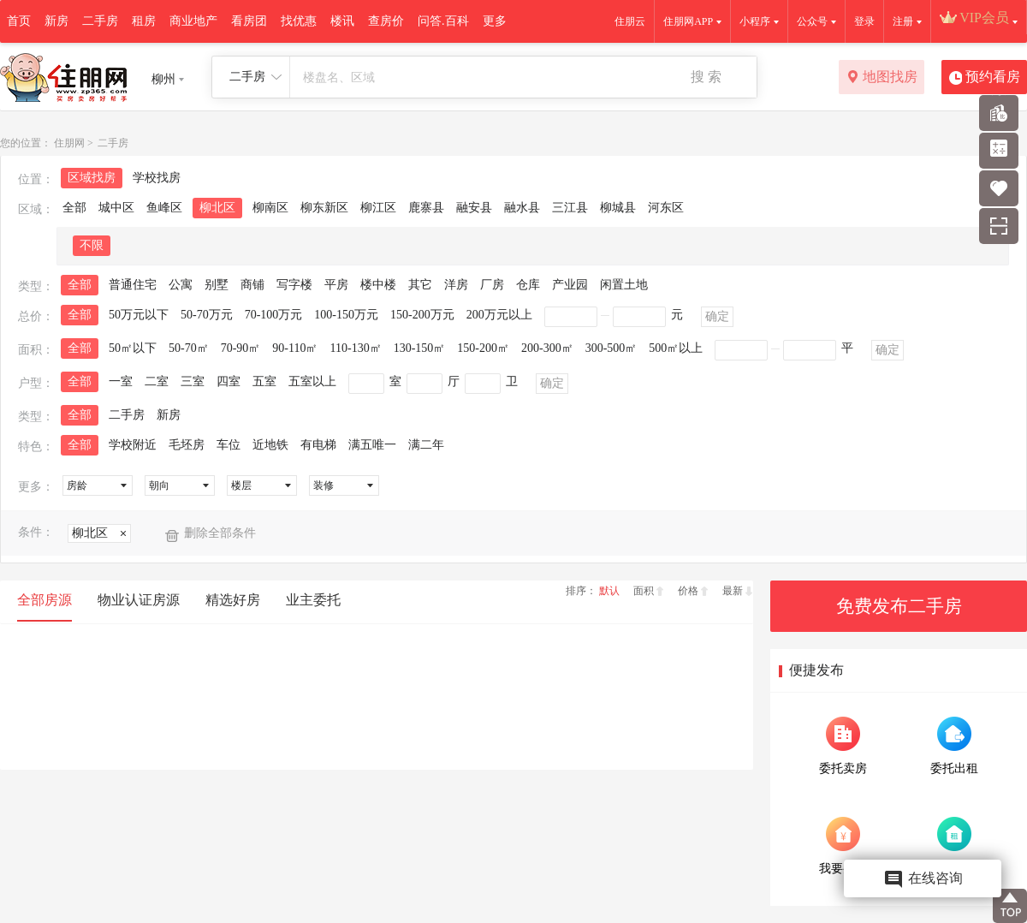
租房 (144, 21)
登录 (864, 21)
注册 (903, 21)
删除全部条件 (220, 533)
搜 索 (706, 76)
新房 (56, 21)
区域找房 (92, 177)
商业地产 (193, 21)
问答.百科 (443, 21)
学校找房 (157, 177)
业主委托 (313, 600)
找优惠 (299, 21)
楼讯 (342, 21)
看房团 (249, 21)
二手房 (100, 21)
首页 (19, 21)
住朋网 (69, 143)
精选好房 (232, 600)
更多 (495, 21)
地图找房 (881, 77)
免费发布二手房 (899, 606)
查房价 (386, 21)
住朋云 (629, 21)
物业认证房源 (139, 600)
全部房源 (44, 600)
